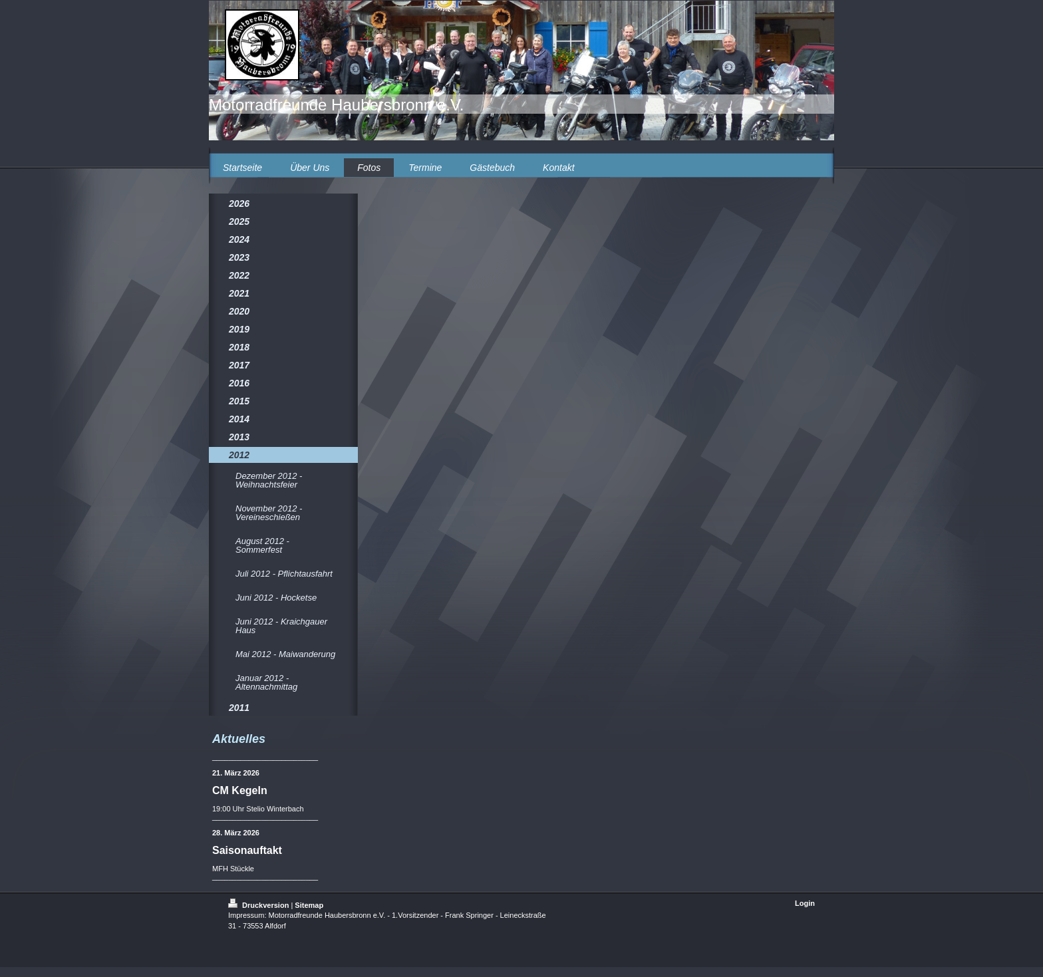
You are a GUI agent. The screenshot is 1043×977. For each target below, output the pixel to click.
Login (805, 903)
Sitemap (309, 905)
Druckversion (259, 905)
